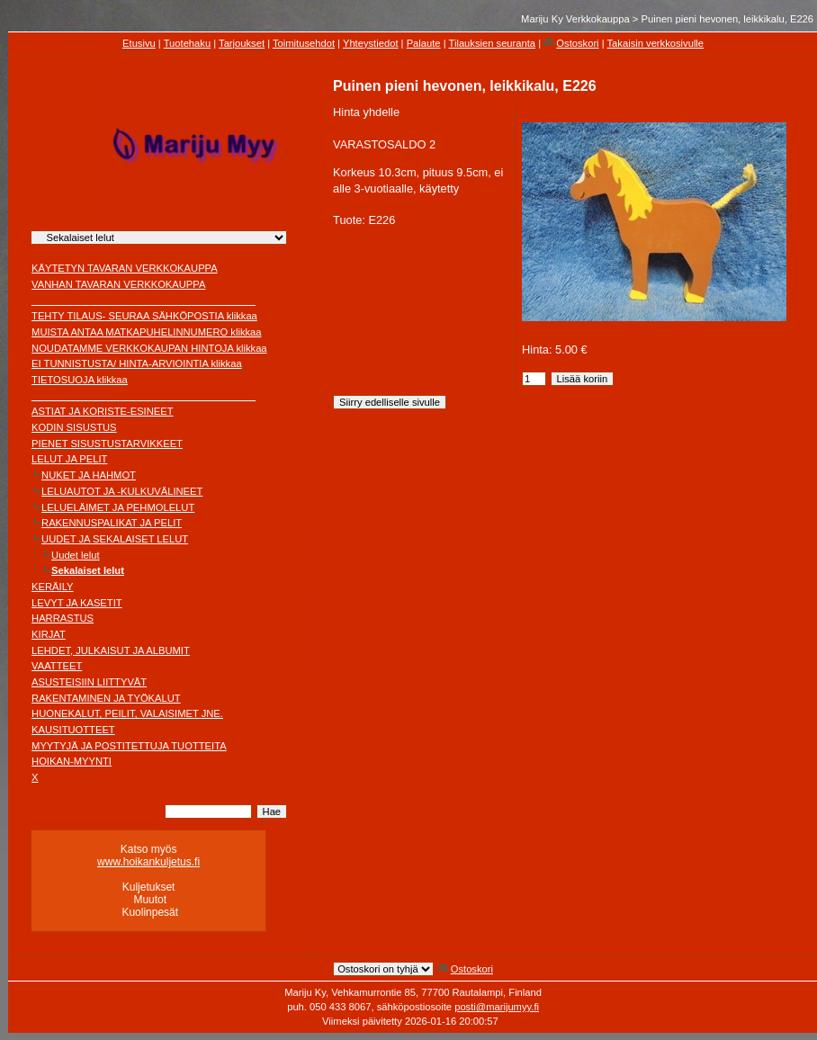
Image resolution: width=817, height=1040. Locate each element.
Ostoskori (577, 43)
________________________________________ (143, 300)
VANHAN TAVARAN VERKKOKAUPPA (118, 284)
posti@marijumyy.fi (496, 1006)
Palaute (424, 43)
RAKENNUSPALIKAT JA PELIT (111, 522)
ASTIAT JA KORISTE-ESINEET (102, 411)
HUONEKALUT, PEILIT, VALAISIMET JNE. (127, 713)
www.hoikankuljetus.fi (148, 862)
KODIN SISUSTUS (74, 427)
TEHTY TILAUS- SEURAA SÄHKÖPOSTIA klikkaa (144, 315)
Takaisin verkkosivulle (656, 43)
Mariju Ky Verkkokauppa (575, 18)
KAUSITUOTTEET (73, 729)
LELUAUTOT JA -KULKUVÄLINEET (121, 491)
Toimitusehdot (304, 43)
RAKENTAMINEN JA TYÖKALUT (106, 698)
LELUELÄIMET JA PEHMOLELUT (117, 507)
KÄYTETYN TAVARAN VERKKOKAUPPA (124, 268)
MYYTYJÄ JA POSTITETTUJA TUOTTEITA (129, 745)
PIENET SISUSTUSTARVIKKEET (107, 443)
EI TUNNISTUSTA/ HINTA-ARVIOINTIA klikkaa (136, 363)
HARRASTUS (62, 618)
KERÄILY (52, 586)
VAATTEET (56, 665)
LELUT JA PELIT (69, 458)
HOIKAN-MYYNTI (71, 761)
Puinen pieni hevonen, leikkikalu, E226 (728, 18)
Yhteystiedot (371, 43)
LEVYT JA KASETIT (76, 602)
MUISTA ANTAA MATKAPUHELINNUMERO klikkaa (146, 332)
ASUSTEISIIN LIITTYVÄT (89, 682)
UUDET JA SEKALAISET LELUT (114, 538)
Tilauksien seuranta (492, 43)
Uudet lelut (75, 555)
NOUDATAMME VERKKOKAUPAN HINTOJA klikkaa (149, 348)
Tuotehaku (187, 43)
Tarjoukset (242, 43)
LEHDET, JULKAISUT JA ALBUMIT (110, 650)
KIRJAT (48, 634)
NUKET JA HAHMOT (88, 475)
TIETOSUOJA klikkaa (79, 379)
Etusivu (139, 43)
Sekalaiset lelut (87, 570)
